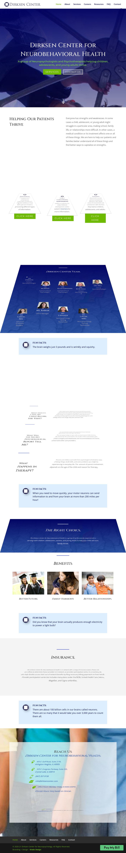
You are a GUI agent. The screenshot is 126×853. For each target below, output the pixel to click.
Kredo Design (35, 849)
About (67, 4)
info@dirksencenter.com (48, 782)
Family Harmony (63, 600)
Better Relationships (97, 600)
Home (58, 4)
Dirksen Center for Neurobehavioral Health (63, 757)
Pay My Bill (112, 847)
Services (77, 4)
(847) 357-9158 (45, 777)
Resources (99, 4)
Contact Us (73, 72)
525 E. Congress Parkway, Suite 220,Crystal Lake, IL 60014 (50, 771)
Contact (117, 4)
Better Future (28, 600)
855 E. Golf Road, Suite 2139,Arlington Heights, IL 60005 (48, 764)
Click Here (25, 216)
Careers (87, 4)
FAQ (109, 4)
